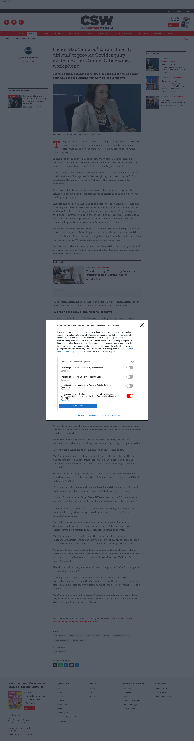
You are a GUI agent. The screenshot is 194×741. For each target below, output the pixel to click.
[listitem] (97, 361)
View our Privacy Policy (111, 415)
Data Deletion (78, 415)
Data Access (93, 415)
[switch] (129, 367)
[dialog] (97, 370)
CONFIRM (78, 406)
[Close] (142, 325)
